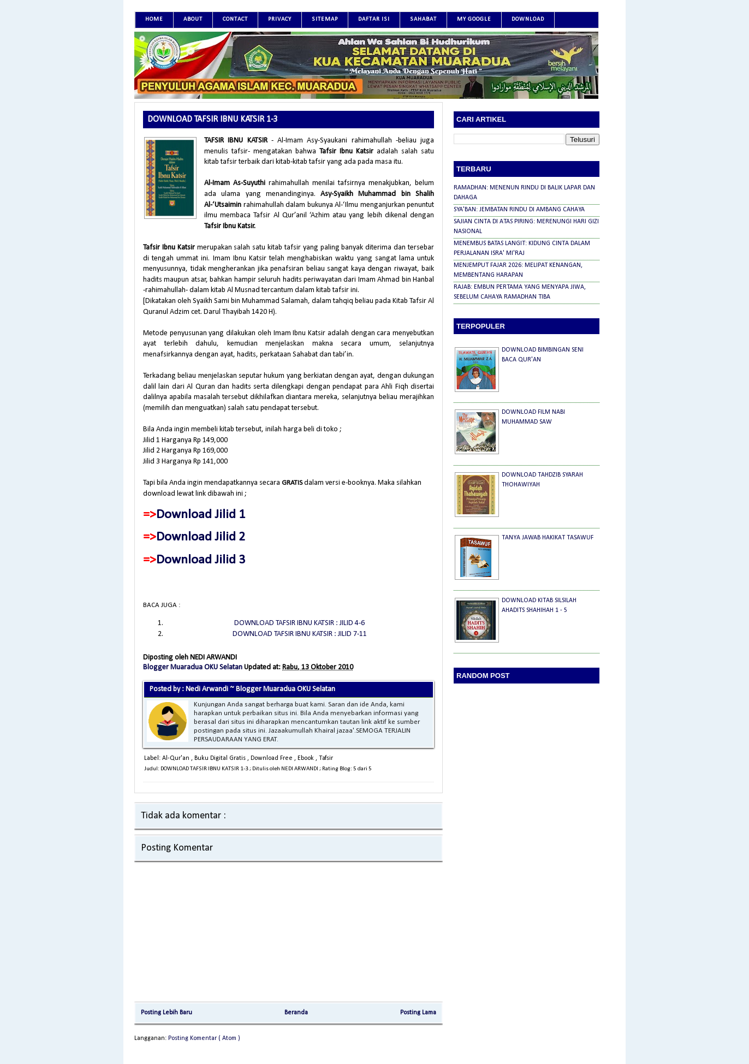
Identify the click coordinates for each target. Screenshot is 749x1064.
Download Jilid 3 (200, 560)
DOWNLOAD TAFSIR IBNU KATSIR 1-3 (212, 119)
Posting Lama (418, 1012)
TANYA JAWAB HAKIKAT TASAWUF (547, 537)
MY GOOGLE (474, 19)
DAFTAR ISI (374, 19)
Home (154, 19)
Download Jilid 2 (200, 537)
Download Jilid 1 (200, 514)
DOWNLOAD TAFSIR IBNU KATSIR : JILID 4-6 (299, 623)
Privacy (280, 19)
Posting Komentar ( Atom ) (204, 1038)
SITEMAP (325, 19)
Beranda (296, 1012)
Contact (235, 19)
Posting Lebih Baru (166, 1012)
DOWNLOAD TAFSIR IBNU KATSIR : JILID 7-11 (300, 634)
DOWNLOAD (528, 19)
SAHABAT (423, 19)
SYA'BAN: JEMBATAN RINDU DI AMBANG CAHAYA (519, 209)
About (193, 19)
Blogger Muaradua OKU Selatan (193, 667)
